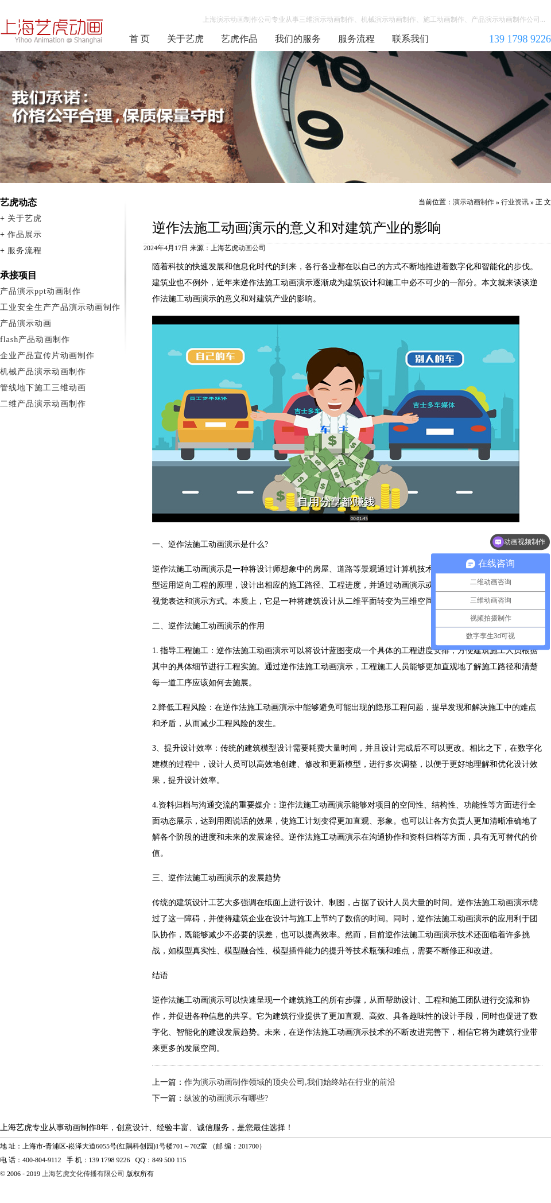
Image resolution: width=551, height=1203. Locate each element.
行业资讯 (515, 202)
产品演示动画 (26, 323)
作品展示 (24, 234)
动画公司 (252, 248)
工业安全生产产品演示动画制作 (60, 307)
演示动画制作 (473, 202)
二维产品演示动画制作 (43, 403)
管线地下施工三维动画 (43, 387)
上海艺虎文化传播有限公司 (83, 1174)
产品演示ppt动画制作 (40, 291)
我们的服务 (298, 39)
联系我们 (410, 39)
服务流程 (356, 39)
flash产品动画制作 (35, 339)
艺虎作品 (239, 39)
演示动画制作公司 (52, 31)
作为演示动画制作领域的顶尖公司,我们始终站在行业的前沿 (289, 1082)
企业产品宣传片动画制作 (47, 355)
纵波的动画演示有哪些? (226, 1098)
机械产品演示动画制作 (43, 371)
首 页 (139, 39)
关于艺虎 (185, 39)
